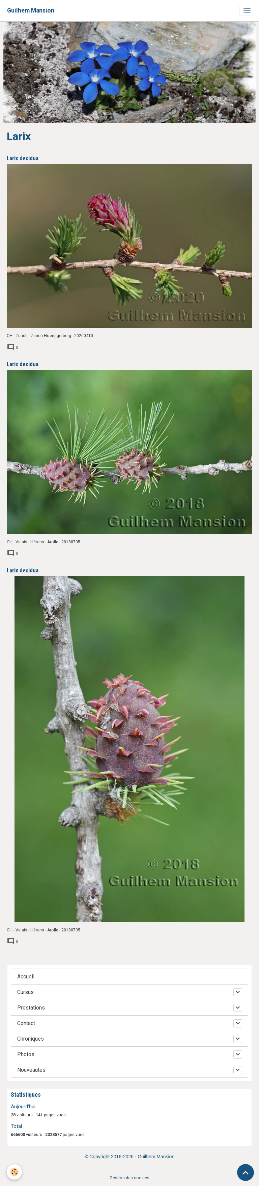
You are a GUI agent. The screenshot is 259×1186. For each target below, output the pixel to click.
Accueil (25, 976)
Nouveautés (31, 1070)
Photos (25, 1054)
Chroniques (30, 1039)
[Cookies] (14, 1172)
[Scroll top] (245, 1172)
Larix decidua (22, 158)
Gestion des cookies (129, 1178)
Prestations (31, 1007)
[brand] (31, 11)
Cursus (25, 992)
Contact (26, 1023)
